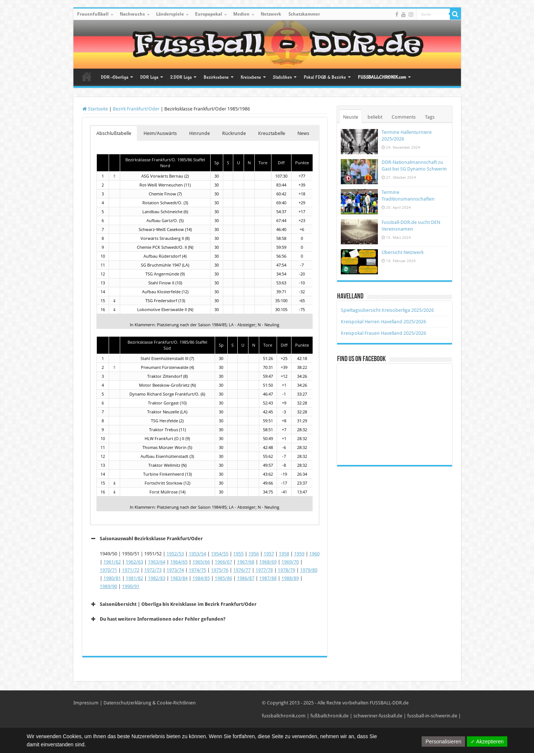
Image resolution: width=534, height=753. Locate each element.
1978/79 (286, 570)
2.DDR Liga (181, 77)
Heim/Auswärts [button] (160, 133)
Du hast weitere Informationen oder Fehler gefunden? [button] (157, 619)
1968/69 (268, 562)
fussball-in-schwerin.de (432, 716)
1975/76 (219, 570)
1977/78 (264, 570)
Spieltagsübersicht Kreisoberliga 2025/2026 (387, 310)
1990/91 (130, 586)
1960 (314, 554)
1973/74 (175, 570)
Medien (241, 14)
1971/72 (130, 570)
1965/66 (201, 562)
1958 (284, 554)
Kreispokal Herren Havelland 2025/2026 (383, 321)
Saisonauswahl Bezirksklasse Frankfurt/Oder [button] (146, 538)
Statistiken (282, 77)
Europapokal (208, 14)
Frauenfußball (93, 14)
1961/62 (112, 562)
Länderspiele (170, 14)
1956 (253, 554)
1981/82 (134, 578)
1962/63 (134, 562)
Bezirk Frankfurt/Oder (136, 109)
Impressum (86, 703)
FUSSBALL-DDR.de (389, 703)
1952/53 (175, 554)
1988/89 (290, 578)
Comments (404, 117)
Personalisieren (443, 741)
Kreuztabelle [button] (271, 133)
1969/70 (290, 562)
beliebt (374, 117)
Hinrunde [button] (199, 133)
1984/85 (201, 578)
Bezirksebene (216, 77)
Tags (430, 117)
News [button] (303, 133)
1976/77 (242, 570)
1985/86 (223, 578)
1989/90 (108, 586)
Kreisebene (251, 77)
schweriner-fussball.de (377, 716)
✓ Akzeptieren (487, 741)
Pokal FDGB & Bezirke (325, 77)
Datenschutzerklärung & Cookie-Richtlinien (149, 703)
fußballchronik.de (329, 716)
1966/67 (223, 562)
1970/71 (108, 570)
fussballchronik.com (284, 716)
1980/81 (112, 578)
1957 (269, 554)
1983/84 (179, 578)
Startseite (86, 76)
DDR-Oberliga (114, 77)
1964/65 (179, 562)
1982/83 (156, 578)
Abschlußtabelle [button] (113, 133)
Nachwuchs (132, 14)
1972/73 (153, 570)
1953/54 (197, 554)
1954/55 (219, 554)
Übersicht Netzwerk (402, 252)
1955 (238, 554)
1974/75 (197, 570)
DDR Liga (149, 77)
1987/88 (268, 578)
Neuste (350, 117)
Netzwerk (271, 14)
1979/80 (308, 570)
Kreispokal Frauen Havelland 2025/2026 (383, 333)
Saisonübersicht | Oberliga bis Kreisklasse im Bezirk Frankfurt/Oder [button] (173, 604)
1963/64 (156, 562)
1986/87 (245, 578)
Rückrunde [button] (234, 133)
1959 (299, 554)
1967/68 (245, 562)
